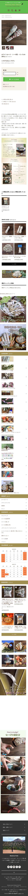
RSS (17, 879)
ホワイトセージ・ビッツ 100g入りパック (8, 257)
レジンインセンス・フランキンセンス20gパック (7, 627)
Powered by (14, 893)
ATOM (20, 879)
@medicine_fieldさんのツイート (7, 293)
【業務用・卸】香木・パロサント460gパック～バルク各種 (20, 627)
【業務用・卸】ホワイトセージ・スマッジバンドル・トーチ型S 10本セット (20, 600)
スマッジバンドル (9, 17)
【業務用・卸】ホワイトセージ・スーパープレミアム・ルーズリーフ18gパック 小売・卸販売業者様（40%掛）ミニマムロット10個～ (7, 602)
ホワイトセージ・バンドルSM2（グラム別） (20, 257)
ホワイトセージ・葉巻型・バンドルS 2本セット (20, 237)
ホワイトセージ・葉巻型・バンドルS (8, 237)
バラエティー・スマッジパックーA (5, 207)
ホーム (3, 15)
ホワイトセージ (8, 15)
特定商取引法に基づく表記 (9, 86)
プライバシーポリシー (11, 879)
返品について (6, 84)
